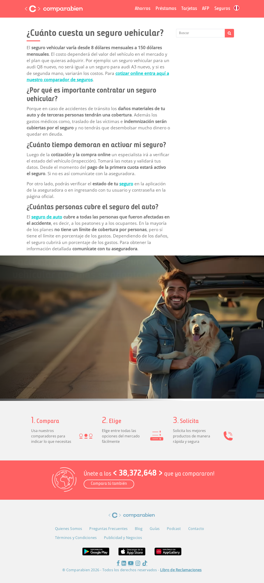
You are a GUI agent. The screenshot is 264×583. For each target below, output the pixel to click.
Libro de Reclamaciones (181, 569)
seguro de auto (46, 217)
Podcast (174, 528)
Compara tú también (109, 484)
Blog (138, 528)
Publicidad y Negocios (123, 537)
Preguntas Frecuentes (108, 528)
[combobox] (130, 326)
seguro (126, 184)
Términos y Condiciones (76, 537)
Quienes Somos (68, 528)
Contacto (196, 528)
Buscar (229, 33)
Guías (155, 528)
